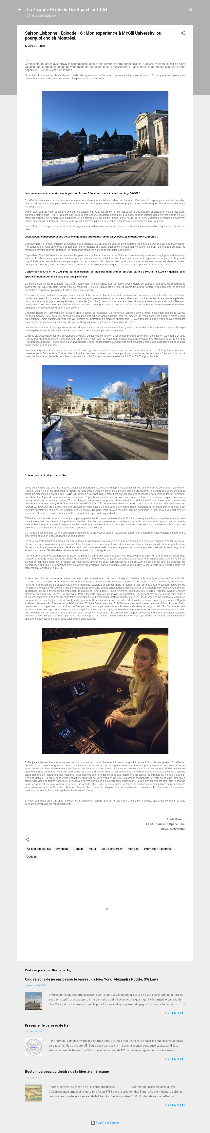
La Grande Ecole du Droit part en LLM (67, 9)
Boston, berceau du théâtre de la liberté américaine (67, 1071)
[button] (183, 34)
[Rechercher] (190, 11)
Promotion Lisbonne (157, 849)
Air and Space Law (39, 849)
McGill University (112, 849)
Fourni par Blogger (105, 1122)
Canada (79, 849)
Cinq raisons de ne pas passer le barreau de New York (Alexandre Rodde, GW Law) (91, 979)
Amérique (62, 849)
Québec (32, 857)
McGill (92, 849)
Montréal (133, 849)
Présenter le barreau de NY (47, 1025)
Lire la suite (175, 1013)
